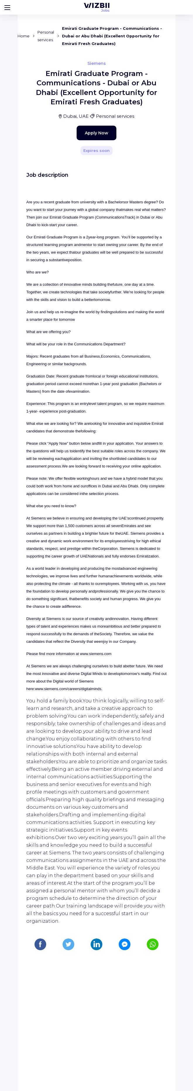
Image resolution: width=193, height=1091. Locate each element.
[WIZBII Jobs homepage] (96, 7)
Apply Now (86, 252)
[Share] (154, 146)
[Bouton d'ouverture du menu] (7, 7)
